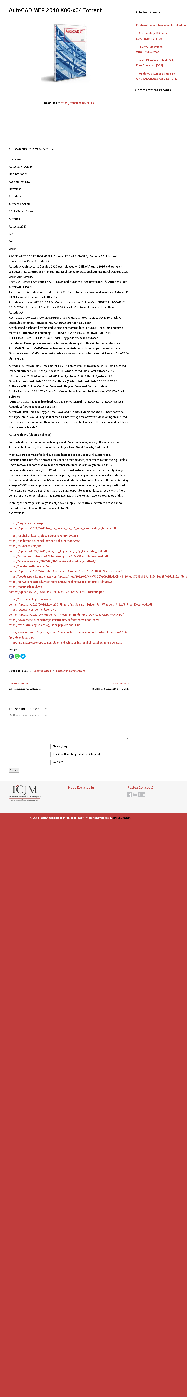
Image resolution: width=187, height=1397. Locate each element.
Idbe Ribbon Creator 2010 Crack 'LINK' (110, 689)
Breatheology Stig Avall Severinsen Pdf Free (152, 36)
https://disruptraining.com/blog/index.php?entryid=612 (44, 625)
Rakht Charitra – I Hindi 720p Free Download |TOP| (155, 62)
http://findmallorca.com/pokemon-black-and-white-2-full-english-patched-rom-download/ (66, 643)
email (76, 754)
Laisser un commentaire (70, 671)
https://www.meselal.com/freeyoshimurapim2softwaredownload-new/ (54, 620)
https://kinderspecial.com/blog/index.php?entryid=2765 (44, 541)
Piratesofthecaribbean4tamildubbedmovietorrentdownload (157, 25)
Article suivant (121, 684)
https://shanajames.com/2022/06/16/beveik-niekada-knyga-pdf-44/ (52, 561)
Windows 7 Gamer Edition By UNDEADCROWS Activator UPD (156, 76)
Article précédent (18, 684)
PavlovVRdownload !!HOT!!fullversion (149, 49)
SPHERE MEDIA (122, 817)
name (62, 746)
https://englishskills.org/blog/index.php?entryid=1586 (43, 536)
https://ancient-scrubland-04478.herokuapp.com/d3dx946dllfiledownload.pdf (58, 556)
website (58, 762)
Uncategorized (42, 671)
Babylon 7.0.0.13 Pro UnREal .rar (25, 689)
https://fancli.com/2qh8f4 (77, 103)
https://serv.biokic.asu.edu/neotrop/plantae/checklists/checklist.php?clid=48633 (60, 582)
